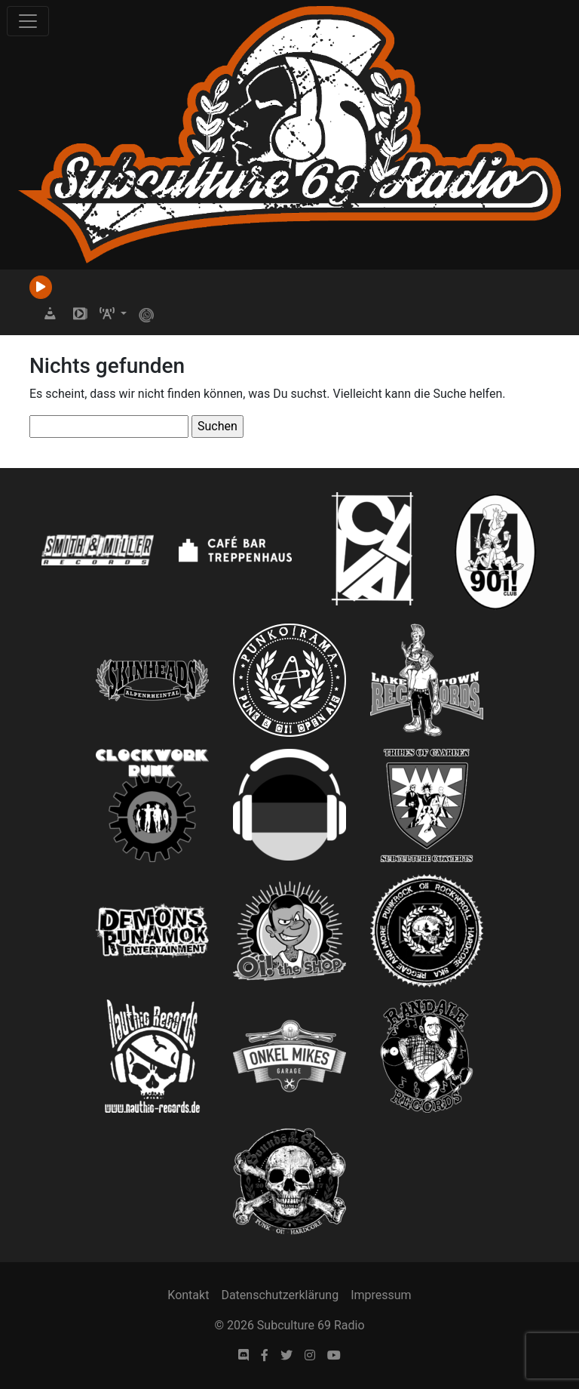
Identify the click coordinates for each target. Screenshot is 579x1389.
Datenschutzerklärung (280, 1295)
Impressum (381, 1295)
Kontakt (188, 1295)
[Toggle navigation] (28, 21)
